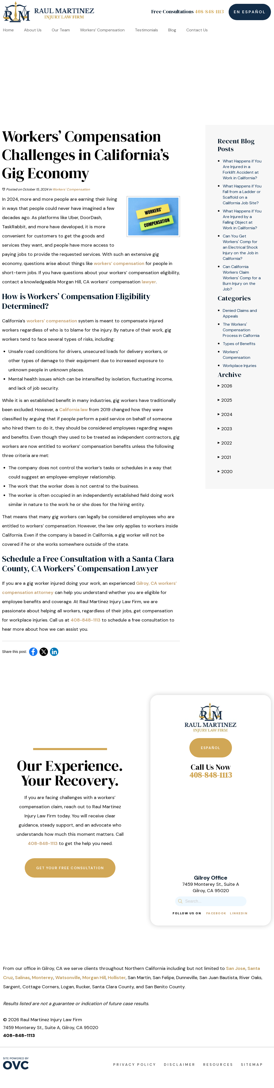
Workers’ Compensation (102, 30)
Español (210, 747)
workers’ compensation (119, 263)
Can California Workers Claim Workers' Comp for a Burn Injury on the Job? (242, 278)
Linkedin (238, 913)
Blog (172, 30)
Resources (218, 1064)
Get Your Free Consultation (70, 868)
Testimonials (146, 30)
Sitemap (252, 1064)
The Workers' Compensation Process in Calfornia (241, 330)
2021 (224, 457)
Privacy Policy (134, 1064)
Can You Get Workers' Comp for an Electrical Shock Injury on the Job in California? (240, 247)
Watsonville (67, 978)
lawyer (149, 282)
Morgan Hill (94, 978)
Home (8, 30)
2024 (225, 414)
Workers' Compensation (71, 189)
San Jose (235, 968)
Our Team (61, 30)
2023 (225, 428)
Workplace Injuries (239, 365)
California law (73, 410)
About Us (33, 30)
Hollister (117, 978)
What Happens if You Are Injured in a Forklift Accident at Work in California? (242, 169)
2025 (225, 400)
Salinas (22, 978)
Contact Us (197, 30)
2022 (225, 442)
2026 (225, 385)
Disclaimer (179, 1064)
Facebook (216, 913)
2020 (225, 471)
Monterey (42, 978)
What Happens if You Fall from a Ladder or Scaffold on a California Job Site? (242, 194)
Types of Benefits (239, 343)
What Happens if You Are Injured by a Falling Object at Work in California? (242, 219)
